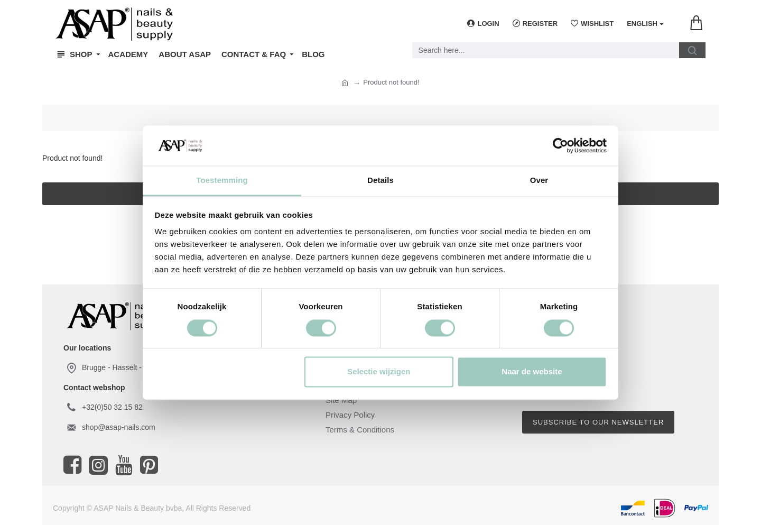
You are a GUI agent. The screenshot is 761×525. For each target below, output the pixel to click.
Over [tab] (539, 180)
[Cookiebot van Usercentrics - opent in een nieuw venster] (560, 145)
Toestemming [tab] (222, 180)
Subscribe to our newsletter (598, 422)
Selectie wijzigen (378, 371)
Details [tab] (380, 180)
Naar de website (532, 371)
